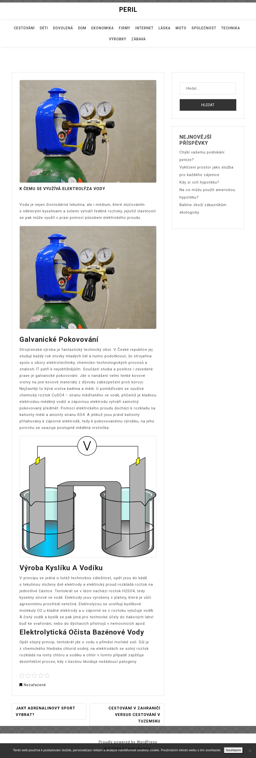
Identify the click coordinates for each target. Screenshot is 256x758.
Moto (181, 28)
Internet (144, 28)
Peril (128, 9)
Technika (230, 28)
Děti (44, 28)
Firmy (124, 28)
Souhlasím (233, 750)
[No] (249, 750)
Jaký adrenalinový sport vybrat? (45, 711)
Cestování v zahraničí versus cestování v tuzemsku (134, 714)
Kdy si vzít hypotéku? (199, 182)
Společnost (204, 28)
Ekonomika (102, 28)
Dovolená (63, 28)
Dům (82, 28)
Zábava (138, 39)
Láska (164, 28)
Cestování (24, 28)
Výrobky (117, 39)
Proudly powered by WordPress (128, 742)
